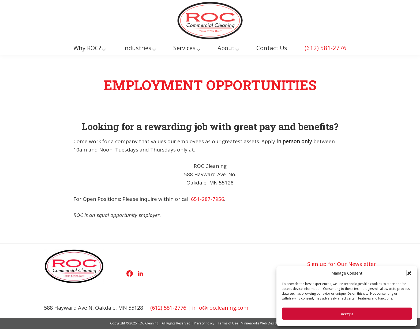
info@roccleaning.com (220, 307)
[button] (409, 273)
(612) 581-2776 (168, 307)
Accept (347, 313)
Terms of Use (228, 323)
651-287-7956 (207, 198)
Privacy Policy (204, 323)
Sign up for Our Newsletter (341, 264)
